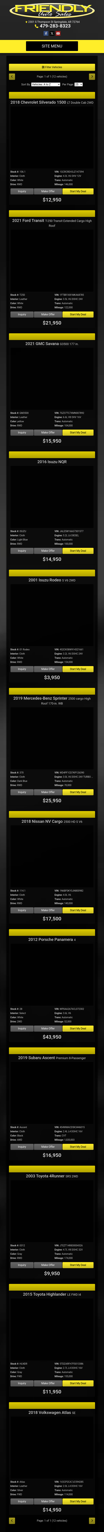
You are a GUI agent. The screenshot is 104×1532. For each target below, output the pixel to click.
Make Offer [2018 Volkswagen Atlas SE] (48, 1501)
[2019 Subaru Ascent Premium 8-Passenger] (52, 1093)
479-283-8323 (55, 26)
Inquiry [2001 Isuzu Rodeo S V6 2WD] (22, 669)
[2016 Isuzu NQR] (52, 497)
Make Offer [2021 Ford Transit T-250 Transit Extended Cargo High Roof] (48, 314)
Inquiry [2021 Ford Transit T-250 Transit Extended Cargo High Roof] (22, 314)
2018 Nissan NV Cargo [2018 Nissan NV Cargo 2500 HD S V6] (52, 821)
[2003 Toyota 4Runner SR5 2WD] (52, 1211)
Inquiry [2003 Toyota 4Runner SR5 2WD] (22, 1265)
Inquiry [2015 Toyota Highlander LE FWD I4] (22, 1383)
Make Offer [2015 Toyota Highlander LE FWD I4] (48, 1383)
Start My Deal (78, 191)
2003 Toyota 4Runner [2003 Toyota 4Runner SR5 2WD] (52, 1176)
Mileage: (59, 184)
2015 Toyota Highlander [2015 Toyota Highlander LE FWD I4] (52, 1294)
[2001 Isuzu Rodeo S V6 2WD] (52, 615)
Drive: (13, 184)
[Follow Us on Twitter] (52, 33)
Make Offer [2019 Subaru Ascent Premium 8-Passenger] (48, 1146)
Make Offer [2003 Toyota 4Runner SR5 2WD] (48, 1265)
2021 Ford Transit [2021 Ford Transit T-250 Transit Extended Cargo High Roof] (52, 222)
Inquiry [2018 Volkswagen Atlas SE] (22, 1501)
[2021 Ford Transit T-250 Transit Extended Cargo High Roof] (52, 261)
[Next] (92, 76)
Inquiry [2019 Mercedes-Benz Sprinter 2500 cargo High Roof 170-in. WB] (22, 792)
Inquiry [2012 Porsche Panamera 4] (22, 1028)
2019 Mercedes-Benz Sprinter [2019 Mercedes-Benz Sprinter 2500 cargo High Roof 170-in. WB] (52, 700)
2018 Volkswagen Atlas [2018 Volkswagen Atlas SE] (52, 1412)
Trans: (58, 180)
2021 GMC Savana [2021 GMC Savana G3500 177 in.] (52, 343)
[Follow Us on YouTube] (58, 33)
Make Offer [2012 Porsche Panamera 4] (48, 1028)
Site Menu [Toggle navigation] (52, 46)
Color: (13, 180)
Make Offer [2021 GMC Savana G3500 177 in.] (48, 432)
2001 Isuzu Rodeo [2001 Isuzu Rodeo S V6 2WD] (52, 580)
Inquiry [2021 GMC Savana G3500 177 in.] (22, 432)
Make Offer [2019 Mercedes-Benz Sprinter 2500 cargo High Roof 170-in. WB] (48, 792)
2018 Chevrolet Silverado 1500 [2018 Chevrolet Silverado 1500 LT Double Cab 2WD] (51, 102)
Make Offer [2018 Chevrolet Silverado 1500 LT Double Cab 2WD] (48, 191)
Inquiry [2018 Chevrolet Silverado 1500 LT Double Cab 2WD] (22, 191)
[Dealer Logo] (52, 11)
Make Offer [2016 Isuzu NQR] (48, 550)
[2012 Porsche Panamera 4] (52, 975)
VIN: (57, 171)
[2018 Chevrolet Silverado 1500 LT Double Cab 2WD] (52, 138)
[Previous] (12, 76)
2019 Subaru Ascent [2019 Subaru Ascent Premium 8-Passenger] (52, 1057)
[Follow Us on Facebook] (46, 33)
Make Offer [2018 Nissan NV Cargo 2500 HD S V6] (48, 910)
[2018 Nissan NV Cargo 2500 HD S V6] (52, 857)
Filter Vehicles (52, 67)
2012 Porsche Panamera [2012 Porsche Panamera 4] (52, 939)
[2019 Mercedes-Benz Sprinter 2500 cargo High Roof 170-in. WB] (52, 738)
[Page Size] (78, 84)
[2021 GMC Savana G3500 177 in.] (52, 379)
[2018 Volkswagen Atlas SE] (52, 1448)
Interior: (14, 176)
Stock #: (14, 171)
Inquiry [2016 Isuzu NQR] (22, 550)
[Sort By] (45, 84)
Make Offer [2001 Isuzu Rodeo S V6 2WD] (48, 669)
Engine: (58, 176)
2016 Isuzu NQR (52, 461)
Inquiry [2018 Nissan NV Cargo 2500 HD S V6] (22, 910)
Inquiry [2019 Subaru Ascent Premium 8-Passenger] (22, 1146)
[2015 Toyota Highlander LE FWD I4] (52, 1329)
